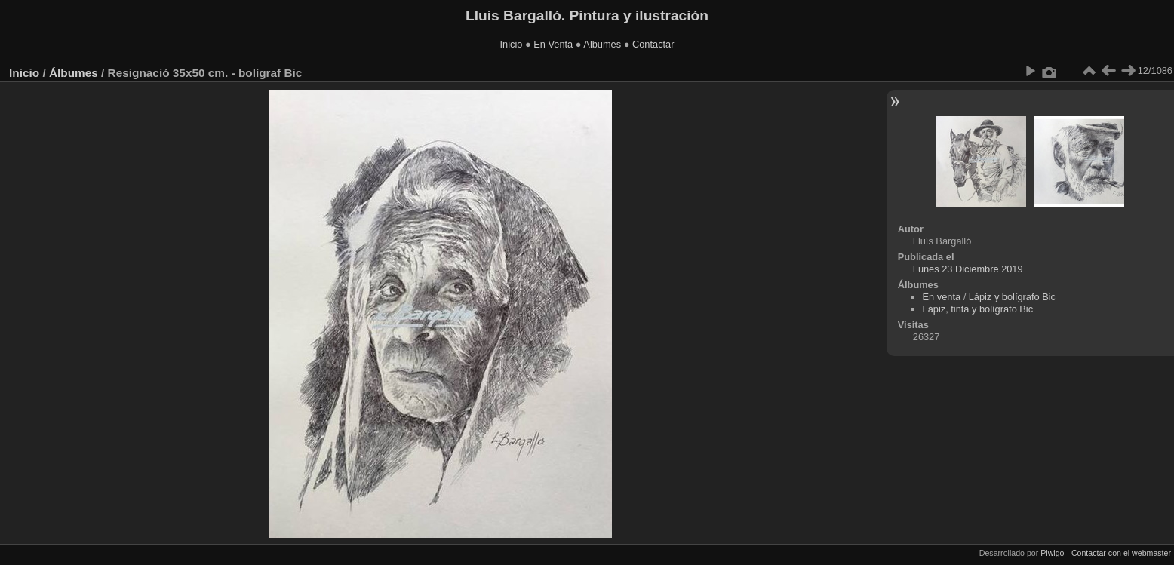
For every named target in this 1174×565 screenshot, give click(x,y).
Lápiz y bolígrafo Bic (1012, 296)
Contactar (653, 44)
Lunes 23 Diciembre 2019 (968, 269)
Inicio (511, 44)
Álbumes (73, 72)
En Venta (553, 44)
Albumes (602, 44)
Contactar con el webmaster (1121, 552)
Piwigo (1052, 552)
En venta (942, 296)
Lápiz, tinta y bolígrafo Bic (978, 309)
